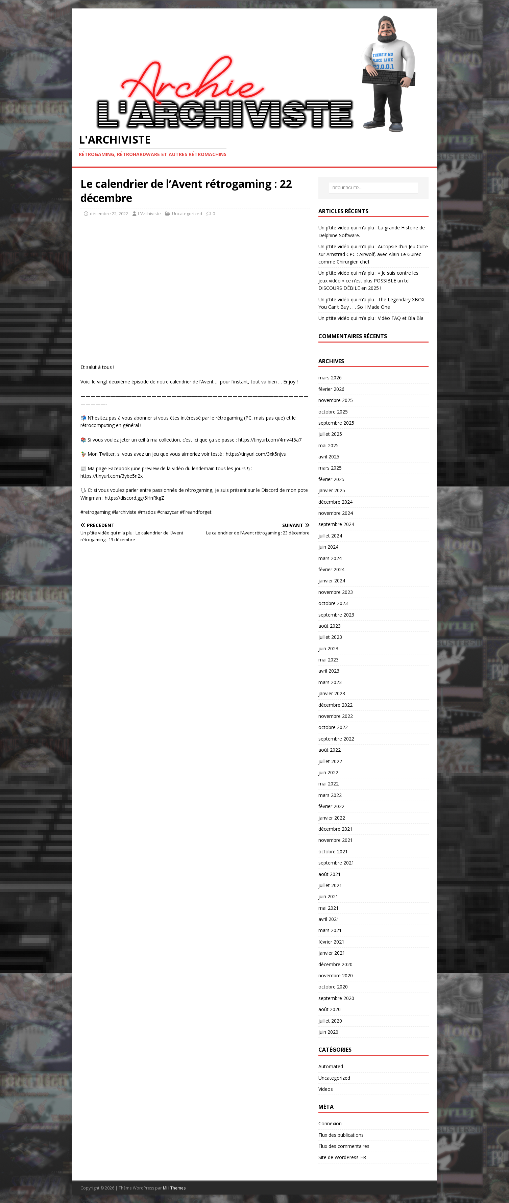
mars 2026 (330, 377)
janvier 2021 (331, 953)
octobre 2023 (333, 603)
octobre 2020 (333, 986)
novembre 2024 (335, 513)
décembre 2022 (335, 705)
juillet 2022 (330, 761)
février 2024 (331, 569)
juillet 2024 (330, 535)
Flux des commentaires (343, 1146)
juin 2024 (328, 547)
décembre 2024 (335, 502)
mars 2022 (330, 795)
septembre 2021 (336, 862)
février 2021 (331, 941)
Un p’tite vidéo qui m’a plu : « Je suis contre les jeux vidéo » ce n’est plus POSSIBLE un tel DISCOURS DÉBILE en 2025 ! (368, 280)
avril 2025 (328, 456)
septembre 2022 (336, 738)
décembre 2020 (335, 964)
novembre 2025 (335, 400)
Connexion (330, 1123)
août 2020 (329, 1009)
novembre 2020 (335, 975)
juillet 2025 (330, 434)
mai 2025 (328, 445)
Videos (325, 1089)
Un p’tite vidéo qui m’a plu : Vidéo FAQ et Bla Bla (370, 318)
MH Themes (174, 1188)
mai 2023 (328, 659)
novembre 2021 (335, 840)
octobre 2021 (333, 851)
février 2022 (331, 806)
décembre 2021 (335, 829)
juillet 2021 (330, 885)
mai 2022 (328, 783)
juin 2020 (328, 1032)
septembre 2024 (336, 524)
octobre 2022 (333, 727)
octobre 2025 (333, 411)
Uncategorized (187, 213)
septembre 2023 (336, 614)
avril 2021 (328, 919)
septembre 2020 (336, 998)
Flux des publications (341, 1135)
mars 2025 (330, 468)
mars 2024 (330, 558)
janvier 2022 (331, 817)
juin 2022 (328, 772)
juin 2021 (328, 896)
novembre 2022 (335, 716)
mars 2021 (330, 930)
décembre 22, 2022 (109, 213)
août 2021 (329, 874)
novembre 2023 (335, 592)
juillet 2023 (330, 637)
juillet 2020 (330, 1021)
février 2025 (331, 479)
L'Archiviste (149, 213)
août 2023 (329, 626)
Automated (330, 1066)
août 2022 (329, 750)
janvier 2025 (331, 490)
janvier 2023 (331, 693)
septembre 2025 (336, 423)
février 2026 (331, 389)
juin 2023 (328, 648)
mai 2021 (328, 908)
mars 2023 (330, 682)
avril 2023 (328, 671)
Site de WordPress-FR (342, 1157)
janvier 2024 (331, 580)
